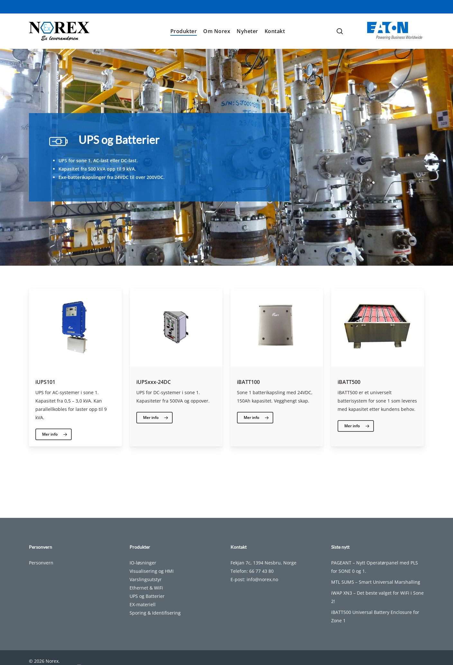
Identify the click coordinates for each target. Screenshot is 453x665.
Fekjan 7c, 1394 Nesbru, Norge (263, 570)
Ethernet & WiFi (146, 595)
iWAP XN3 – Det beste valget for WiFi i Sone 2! (377, 604)
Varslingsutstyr (146, 586)
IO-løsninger (143, 570)
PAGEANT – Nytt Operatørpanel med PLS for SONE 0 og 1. (374, 574)
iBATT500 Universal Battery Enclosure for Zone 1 (375, 623)
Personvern (41, 570)
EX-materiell (143, 611)
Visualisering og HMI (152, 578)
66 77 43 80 (261, 578)
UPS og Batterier (147, 603)
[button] (53, 434)
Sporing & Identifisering (155, 620)
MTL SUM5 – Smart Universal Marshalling (375, 589)
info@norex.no (262, 586)
